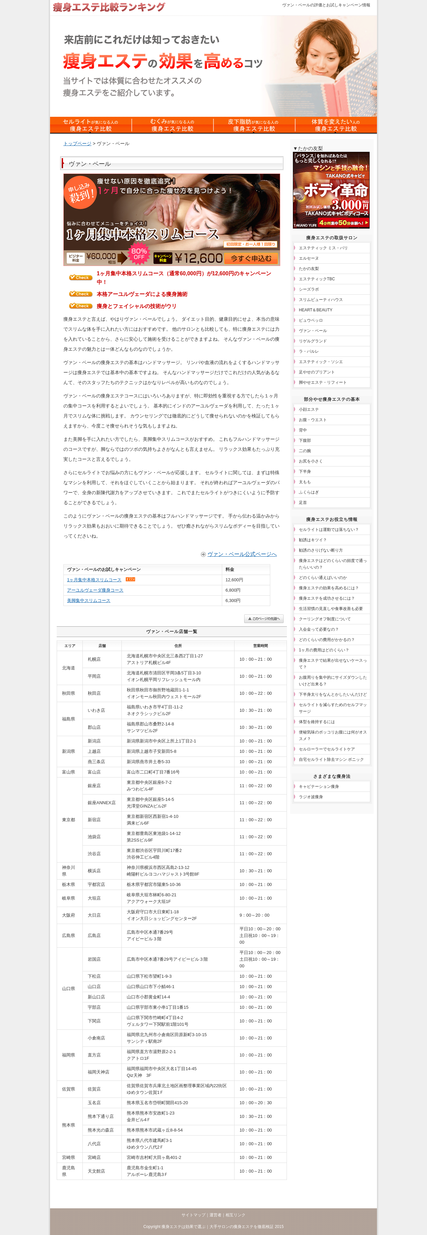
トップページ (77, 143)
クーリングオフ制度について (325, 619)
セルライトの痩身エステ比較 (91, 125)
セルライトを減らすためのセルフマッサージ (333, 708)
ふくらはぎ (309, 492)
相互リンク (236, 1215)
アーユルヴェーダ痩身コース (95, 590)
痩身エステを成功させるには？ (327, 598)
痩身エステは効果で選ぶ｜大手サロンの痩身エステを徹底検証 (217, 1226)
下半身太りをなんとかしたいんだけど (333, 694)
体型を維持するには (317, 721)
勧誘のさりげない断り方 (321, 550)
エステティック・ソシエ (321, 361)
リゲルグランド (313, 341)
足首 (303, 502)
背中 (303, 430)
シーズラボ (309, 289)
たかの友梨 (309, 268)
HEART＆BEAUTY (315, 310)
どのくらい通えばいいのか (323, 577)
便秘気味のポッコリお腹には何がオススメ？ (333, 735)
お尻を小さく (311, 461)
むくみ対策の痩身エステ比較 (173, 125)
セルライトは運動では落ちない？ (329, 529)
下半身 (305, 471)
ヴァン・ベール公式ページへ (242, 554)
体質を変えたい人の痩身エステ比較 (336, 125)
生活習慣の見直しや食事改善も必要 (331, 608)
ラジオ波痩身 (311, 797)
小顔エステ (309, 409)
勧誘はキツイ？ (313, 540)
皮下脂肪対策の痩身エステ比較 (254, 125)
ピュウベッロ (311, 320)
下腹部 (305, 440)
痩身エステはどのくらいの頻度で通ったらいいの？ (333, 564)
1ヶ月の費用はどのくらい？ (324, 650)
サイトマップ (193, 1215)
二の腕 (305, 450)
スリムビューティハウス (321, 299)
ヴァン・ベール (313, 330)
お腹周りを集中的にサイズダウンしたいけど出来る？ (333, 680)
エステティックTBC (317, 279)
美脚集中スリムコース (88, 600)
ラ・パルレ (309, 351)
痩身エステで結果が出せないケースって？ (333, 663)
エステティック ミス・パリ (323, 248)
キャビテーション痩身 (319, 786)
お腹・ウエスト (313, 419)
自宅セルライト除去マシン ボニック (331, 759)
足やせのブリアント (317, 372)
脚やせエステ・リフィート (323, 382)
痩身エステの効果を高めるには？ (329, 588)
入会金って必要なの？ (319, 629)
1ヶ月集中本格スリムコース (94, 579)
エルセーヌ (309, 258)
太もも (305, 482)
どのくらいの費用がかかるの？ (327, 639)
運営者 (215, 1215)
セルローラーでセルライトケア (327, 749)
